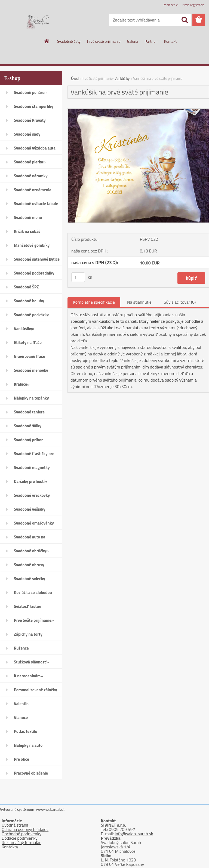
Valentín (21, 704)
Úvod (75, 78)
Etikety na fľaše (28, 342)
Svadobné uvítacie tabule (36, 203)
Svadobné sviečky (29, 578)
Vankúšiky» (24, 328)
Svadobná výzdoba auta (35, 148)
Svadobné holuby (29, 301)
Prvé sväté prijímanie (104, 41)
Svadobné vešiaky (29, 509)
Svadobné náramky (31, 176)
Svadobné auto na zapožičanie (29, 539)
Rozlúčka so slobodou (33, 592)
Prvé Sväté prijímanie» (34, 620)
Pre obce (21, 759)
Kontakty (10, 846)
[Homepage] (47, 41)
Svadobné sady (27, 134)
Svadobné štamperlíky (33, 106)
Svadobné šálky (27, 426)
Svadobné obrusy (29, 565)
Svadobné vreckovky (32, 495)
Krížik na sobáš (27, 231)
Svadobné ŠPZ (26, 287)
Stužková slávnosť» (31, 662)
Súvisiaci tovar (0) (180, 302)
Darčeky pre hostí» (30, 481)
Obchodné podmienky (21, 833)
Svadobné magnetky (32, 467)
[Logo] (37, 20)
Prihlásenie (170, 4)
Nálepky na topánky (31, 398)
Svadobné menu (28, 217)
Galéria (132, 41)
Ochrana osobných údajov (25, 829)
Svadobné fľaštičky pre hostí (34, 455)
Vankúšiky (122, 78)
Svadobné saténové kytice (37, 259)
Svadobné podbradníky (34, 273)
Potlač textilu (25, 731)
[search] (184, 20)
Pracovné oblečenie (31, 773)
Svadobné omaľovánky (34, 523)
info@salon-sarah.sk (134, 833)
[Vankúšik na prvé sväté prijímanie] (138, 111)
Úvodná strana (15, 825)
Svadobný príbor (28, 440)
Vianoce (21, 717)
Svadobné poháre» (30, 92)
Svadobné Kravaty (30, 120)
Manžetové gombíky (32, 245)
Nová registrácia (193, 4)
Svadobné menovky (31, 370)
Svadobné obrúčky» (31, 551)
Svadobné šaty (69, 41)
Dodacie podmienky (20, 838)
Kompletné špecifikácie (94, 302)
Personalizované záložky (35, 690)
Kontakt (170, 41)
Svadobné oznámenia (32, 190)
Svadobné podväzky (31, 315)
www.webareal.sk (50, 809)
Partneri (151, 41)
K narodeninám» (28, 676)
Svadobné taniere (29, 412)
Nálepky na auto (28, 745)
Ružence (21, 648)
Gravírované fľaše (29, 356)
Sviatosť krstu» (27, 606)
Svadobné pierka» (29, 162)
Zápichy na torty (28, 634)
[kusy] (78, 277)
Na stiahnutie (139, 302)
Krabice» (21, 384)
